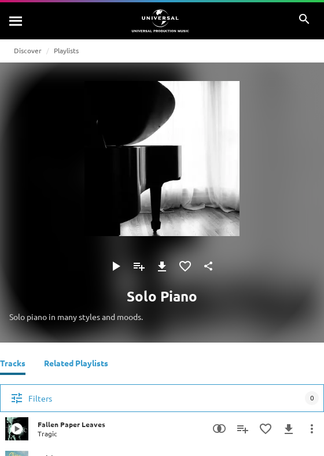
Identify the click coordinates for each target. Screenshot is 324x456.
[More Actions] (312, 429)
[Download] (162, 266)
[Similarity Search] (219, 429)
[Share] (208, 266)
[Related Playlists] (76, 364)
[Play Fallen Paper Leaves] (16, 428)
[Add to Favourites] (185, 266)
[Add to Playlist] (139, 266)
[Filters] (162, 398)
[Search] (16, 21)
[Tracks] (12, 364)
